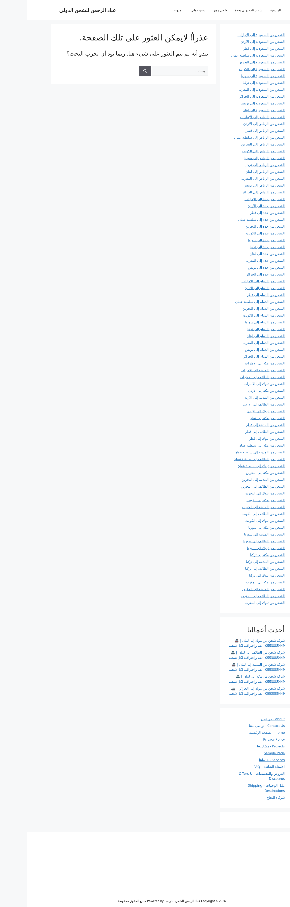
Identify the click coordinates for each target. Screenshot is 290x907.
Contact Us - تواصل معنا (240, 725)
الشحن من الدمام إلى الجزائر (237, 356)
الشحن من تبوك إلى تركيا (240, 575)
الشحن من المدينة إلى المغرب (236, 589)
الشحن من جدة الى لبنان (240, 253)
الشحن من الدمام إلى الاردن (238, 288)
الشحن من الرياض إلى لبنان (238, 171)
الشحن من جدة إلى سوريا (239, 240)
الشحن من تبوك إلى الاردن (239, 411)
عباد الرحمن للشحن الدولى (60, 10)
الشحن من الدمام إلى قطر (239, 294)
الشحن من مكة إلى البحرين (238, 472)
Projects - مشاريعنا (244, 746)
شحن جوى (193, 10)
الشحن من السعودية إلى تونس (236, 103)
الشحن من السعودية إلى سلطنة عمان (231, 55)
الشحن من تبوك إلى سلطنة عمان (234, 465)
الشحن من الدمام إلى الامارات (236, 281)
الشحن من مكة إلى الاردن (239, 390)
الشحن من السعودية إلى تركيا (237, 82)
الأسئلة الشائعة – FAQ (242, 766)
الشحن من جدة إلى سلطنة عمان (234, 219)
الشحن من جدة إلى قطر (240, 212)
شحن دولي (171, 10)
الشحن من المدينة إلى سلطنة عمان (232, 452)
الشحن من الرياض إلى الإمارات (235, 117)
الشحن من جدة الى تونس (239, 267)
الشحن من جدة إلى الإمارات (238, 199)
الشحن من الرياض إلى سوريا (237, 158)
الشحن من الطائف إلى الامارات (235, 377)
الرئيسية (248, 10)
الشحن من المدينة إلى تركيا (238, 561)
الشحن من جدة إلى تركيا (240, 247)
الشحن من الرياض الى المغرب (236, 178)
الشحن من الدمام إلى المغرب (236, 342)
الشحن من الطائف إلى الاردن (237, 404)
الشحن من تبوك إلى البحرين (238, 493)
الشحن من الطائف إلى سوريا (237, 541)
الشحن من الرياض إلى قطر (238, 130)
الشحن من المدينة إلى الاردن (237, 397)
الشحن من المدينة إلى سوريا (237, 534)
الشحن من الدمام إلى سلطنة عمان (233, 301)
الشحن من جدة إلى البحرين (238, 226)
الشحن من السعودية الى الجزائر (235, 96)
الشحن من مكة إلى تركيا (240, 554)
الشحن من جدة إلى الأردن (239, 205)
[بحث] (118, 71)
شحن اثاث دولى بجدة (221, 10)
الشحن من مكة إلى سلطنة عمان (235, 445)
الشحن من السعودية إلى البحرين (234, 62)
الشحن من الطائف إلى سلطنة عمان (232, 459)
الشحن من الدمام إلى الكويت (237, 315)
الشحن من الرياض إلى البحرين (236, 144)
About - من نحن (246, 718)
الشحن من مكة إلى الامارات (238, 363)
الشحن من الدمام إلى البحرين (236, 308)
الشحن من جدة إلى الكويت (238, 233)
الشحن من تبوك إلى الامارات (237, 383)
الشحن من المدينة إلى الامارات (236, 370)
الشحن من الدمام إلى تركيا (239, 329)
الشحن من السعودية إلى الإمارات (234, 34)
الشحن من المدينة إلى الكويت (236, 507)
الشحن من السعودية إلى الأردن (235, 41)
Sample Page (247, 753)
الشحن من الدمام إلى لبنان (239, 335)
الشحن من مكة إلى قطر (240, 418)
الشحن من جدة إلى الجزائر (238, 274)
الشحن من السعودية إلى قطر (237, 48)
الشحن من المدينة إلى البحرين (236, 479)
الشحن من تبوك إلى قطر (240, 438)
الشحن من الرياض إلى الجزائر (236, 192)
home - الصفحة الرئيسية (240, 732)
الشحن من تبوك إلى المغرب (238, 602)
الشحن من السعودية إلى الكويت (235, 69)
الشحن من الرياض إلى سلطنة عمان (232, 137)
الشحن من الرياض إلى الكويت (236, 151)
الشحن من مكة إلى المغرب (238, 582)
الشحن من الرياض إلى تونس (237, 185)
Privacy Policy (247, 739)
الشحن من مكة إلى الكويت (239, 500)
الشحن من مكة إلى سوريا (239, 527)
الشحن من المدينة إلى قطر (238, 424)
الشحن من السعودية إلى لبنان (237, 110)
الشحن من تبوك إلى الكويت (238, 520)
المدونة (151, 10)
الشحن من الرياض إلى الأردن (237, 123)
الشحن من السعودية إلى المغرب (234, 89)
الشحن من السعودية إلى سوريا (236, 75)
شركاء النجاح (249, 797)
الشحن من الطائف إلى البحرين (236, 486)
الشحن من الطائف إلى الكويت (236, 513)
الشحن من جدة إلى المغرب (238, 260)
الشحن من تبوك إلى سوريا (239, 548)
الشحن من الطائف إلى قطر (238, 431)
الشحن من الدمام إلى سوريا (238, 322)
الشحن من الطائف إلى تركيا (238, 568)
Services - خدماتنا (245, 759)
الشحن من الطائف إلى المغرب (236, 595)
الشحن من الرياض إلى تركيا (238, 164)
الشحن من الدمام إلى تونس (238, 349)
